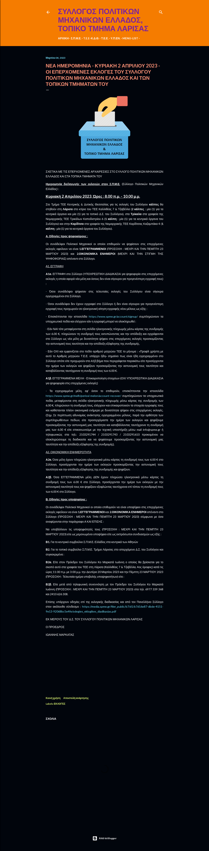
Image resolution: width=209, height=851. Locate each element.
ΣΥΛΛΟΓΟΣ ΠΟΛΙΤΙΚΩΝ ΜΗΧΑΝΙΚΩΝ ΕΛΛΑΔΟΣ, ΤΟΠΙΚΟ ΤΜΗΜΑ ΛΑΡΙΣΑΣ (103, 20)
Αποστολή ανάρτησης (76, 698)
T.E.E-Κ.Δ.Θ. (91, 38)
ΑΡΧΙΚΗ (63, 38)
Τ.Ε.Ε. (104, 38)
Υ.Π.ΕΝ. (115, 38)
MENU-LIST (130, 38)
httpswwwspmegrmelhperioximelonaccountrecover (83, 395)
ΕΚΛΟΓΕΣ (59, 703)
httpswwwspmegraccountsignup (113, 316)
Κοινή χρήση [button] (53, 698)
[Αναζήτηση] (160, 11)
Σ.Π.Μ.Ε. (76, 38)
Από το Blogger (104, 838)
